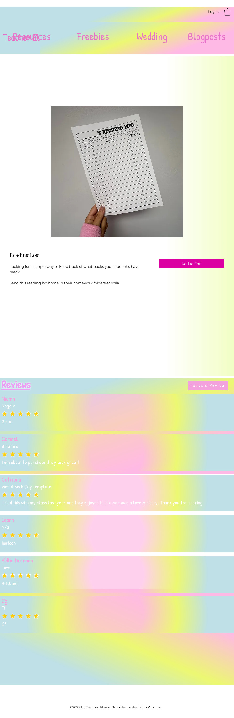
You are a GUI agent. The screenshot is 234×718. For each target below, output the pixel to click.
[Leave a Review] (208, 385)
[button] (227, 12)
